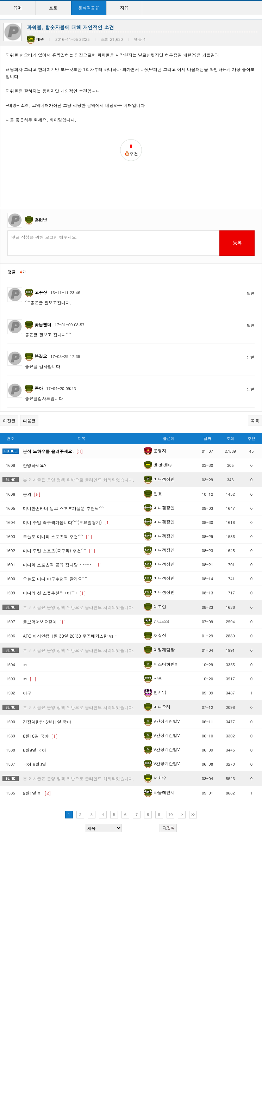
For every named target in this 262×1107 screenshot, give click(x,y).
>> (193, 814)
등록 (236, 242)
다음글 (29, 420)
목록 (255, 420)
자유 (124, 8)
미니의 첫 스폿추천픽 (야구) (54, 593)
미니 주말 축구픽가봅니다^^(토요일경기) (67, 522)
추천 (251, 438)
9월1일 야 (37, 793)
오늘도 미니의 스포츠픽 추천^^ (57, 536)
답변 (251, 293)
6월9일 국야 (34, 750)
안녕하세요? (34, 465)
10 (170, 814)
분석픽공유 (88, 8)
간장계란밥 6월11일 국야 (47, 722)
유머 (17, 8)
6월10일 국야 (40, 736)
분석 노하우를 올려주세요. (53, 451)
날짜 (207, 438)
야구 (27, 693)
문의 (31, 494)
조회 (230, 438)
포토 (53, 8)
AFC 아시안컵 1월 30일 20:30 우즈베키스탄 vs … (71, 636)
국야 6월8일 (34, 764)
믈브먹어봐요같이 (44, 622)
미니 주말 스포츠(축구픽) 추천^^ (59, 551)
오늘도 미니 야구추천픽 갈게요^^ (55, 579)
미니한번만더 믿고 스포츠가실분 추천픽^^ (63, 508)
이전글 (9, 420)
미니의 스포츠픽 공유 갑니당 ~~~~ (62, 565)
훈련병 (41, 220)
